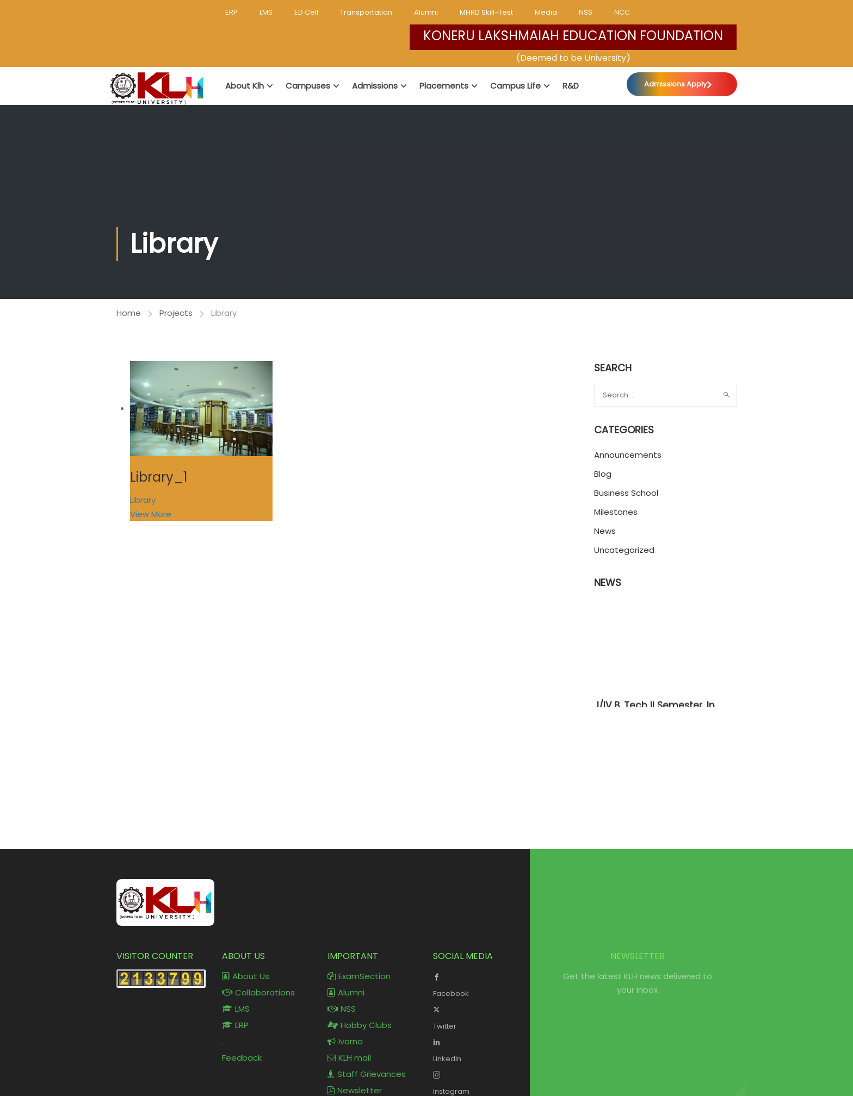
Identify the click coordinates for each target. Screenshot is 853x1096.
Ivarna (345, 1041)
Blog (602, 474)
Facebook (477, 984)
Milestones (616, 512)
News (605, 531)
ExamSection (359, 976)
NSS (585, 12)
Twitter (477, 1016)
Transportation (366, 12)
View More (150, 514)
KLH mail (349, 1057)
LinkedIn (477, 1049)
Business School (626, 493)
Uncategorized (624, 550)
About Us (245, 976)
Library (143, 500)
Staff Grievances (366, 1074)
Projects (176, 313)
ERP (231, 12)
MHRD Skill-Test (486, 12)
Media (546, 12)
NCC (622, 12)
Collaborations (258, 992)
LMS (266, 12)
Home (128, 313)
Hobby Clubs (359, 1025)
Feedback (242, 1057)
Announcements (628, 455)
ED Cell (306, 12)
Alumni (426, 12)
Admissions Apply (675, 84)
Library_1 (159, 477)
